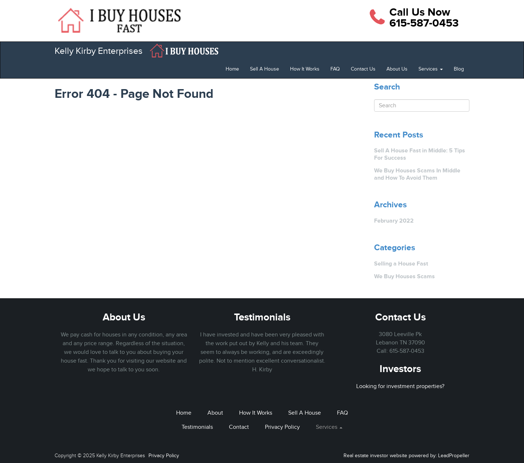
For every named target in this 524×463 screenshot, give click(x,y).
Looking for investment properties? (400, 386)
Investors (400, 368)
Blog (459, 69)
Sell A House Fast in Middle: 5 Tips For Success (419, 154)
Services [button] (430, 69)
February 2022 (394, 220)
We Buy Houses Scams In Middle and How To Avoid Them (417, 174)
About (215, 413)
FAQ (335, 69)
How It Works (304, 69)
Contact (239, 427)
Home (232, 69)
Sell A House (264, 69)
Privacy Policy (282, 427)
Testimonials (262, 317)
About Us (397, 69)
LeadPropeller (453, 455)
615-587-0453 (406, 351)
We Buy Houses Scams (404, 276)
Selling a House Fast (401, 263)
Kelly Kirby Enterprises (99, 51)
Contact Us (363, 69)
